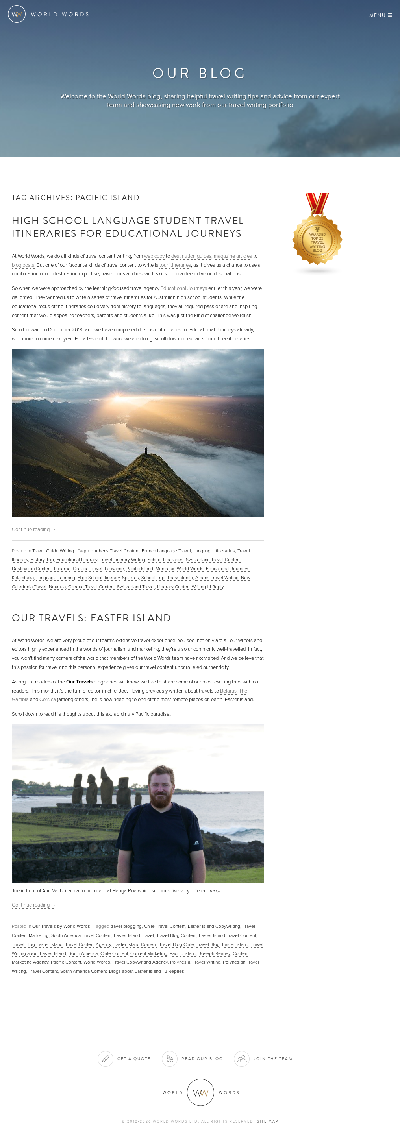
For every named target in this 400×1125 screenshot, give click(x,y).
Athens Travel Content (116, 551)
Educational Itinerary (76, 559)
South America (83, 953)
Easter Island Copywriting (214, 926)
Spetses (130, 577)
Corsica (47, 699)
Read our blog (202, 1058)
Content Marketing (148, 953)
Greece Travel (87, 568)
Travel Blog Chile (176, 944)
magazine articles (233, 256)
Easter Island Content (135, 944)
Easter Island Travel (134, 935)
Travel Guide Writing (53, 551)
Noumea (57, 586)
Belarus (228, 691)
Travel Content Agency (88, 944)
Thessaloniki (180, 577)
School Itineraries (165, 559)
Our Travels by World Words (61, 926)
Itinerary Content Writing (181, 586)
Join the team (273, 1058)
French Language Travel (166, 551)
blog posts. (23, 265)
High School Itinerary (99, 577)
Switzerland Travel (136, 586)
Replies (174, 971)
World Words (50, 14)
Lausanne (114, 568)
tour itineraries (175, 265)
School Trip (153, 577)
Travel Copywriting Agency (140, 962)
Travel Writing (206, 962)
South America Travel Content (81, 935)
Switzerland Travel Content (213, 559)
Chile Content (114, 953)
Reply (216, 586)
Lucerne (62, 568)
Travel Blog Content (176, 935)
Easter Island (235, 944)
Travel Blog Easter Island (37, 944)
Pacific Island (139, 568)
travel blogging (126, 926)
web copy (154, 256)
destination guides (191, 256)
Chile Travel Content (164, 926)
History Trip (42, 559)
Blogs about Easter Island (135, 971)
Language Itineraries (214, 551)
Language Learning (55, 577)
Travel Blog (208, 944)
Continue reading (34, 529)
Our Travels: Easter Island (92, 617)
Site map (267, 1121)
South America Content (83, 971)
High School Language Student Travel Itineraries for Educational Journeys (128, 227)
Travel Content (43, 971)
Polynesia (180, 962)
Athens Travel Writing (217, 577)
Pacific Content (66, 962)
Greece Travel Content (91, 586)
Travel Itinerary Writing (122, 559)
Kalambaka (23, 577)
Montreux (165, 568)
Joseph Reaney (214, 953)
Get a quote (134, 1058)
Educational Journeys (184, 288)
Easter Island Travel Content (227, 935)
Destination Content (32, 568)
